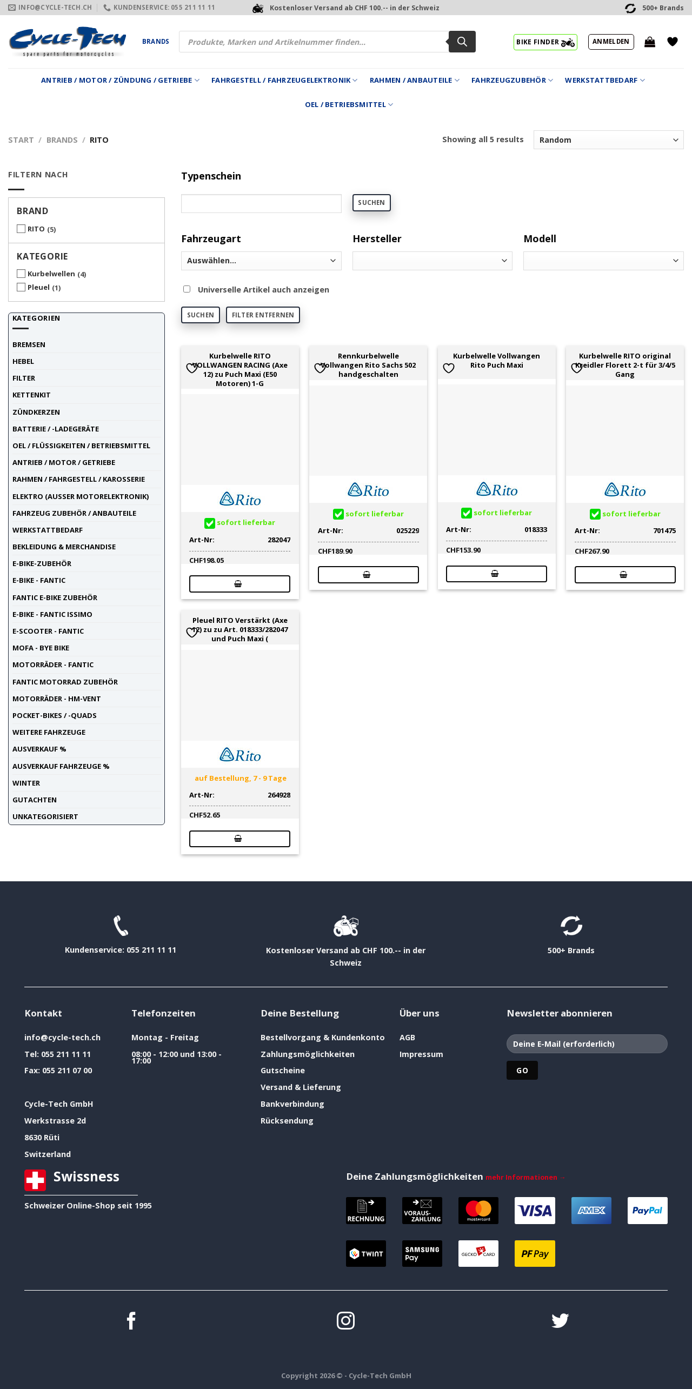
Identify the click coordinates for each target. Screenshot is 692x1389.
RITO (36, 229)
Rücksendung (287, 1120)
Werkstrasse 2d (55, 1120)
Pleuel (39, 287)
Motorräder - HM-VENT (56, 698)
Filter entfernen (263, 315)
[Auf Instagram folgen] (346, 1322)
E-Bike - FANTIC (38, 580)
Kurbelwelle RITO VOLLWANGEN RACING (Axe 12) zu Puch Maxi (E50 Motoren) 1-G (240, 369)
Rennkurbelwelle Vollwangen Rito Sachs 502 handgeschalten (368, 364)
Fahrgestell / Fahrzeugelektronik (284, 80)
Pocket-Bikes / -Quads (54, 715)
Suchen (371, 202)
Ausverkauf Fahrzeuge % (61, 766)
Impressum (421, 1054)
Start (21, 140)
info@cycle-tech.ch (62, 1037)
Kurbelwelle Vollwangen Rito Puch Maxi (496, 360)
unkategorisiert (45, 816)
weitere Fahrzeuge (48, 732)
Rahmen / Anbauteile (415, 80)
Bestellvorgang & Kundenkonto (323, 1037)
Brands (155, 41)
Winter (26, 783)
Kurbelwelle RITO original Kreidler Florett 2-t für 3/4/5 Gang (625, 364)
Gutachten (34, 800)
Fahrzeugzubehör (512, 80)
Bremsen (28, 344)
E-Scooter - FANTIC (48, 631)
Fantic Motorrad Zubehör (65, 682)
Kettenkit (31, 395)
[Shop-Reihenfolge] (609, 139)
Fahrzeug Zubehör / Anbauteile (74, 513)
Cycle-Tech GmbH (59, 1104)
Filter (23, 378)
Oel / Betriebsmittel (349, 104)
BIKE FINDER (545, 41)
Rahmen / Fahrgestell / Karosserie (78, 479)
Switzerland (47, 1154)
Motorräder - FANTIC (53, 664)
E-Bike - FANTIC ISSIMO (52, 614)
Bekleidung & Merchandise (64, 546)
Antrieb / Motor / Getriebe (63, 462)
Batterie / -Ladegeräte (55, 429)
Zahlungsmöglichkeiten (308, 1054)
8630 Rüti (41, 1137)
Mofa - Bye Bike (40, 648)
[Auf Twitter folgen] (560, 1322)
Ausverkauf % (39, 749)
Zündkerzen (36, 412)
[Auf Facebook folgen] (132, 1322)
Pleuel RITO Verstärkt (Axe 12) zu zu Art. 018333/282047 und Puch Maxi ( (240, 629)
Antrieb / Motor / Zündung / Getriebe (120, 80)
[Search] (462, 41)
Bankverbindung (292, 1104)
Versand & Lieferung (301, 1087)
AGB (407, 1037)
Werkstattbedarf (604, 80)
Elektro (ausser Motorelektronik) (80, 496)
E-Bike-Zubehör (41, 563)
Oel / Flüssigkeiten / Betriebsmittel (81, 445)
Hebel (23, 361)
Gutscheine (283, 1070)
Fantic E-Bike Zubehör (54, 597)
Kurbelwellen (51, 273)
